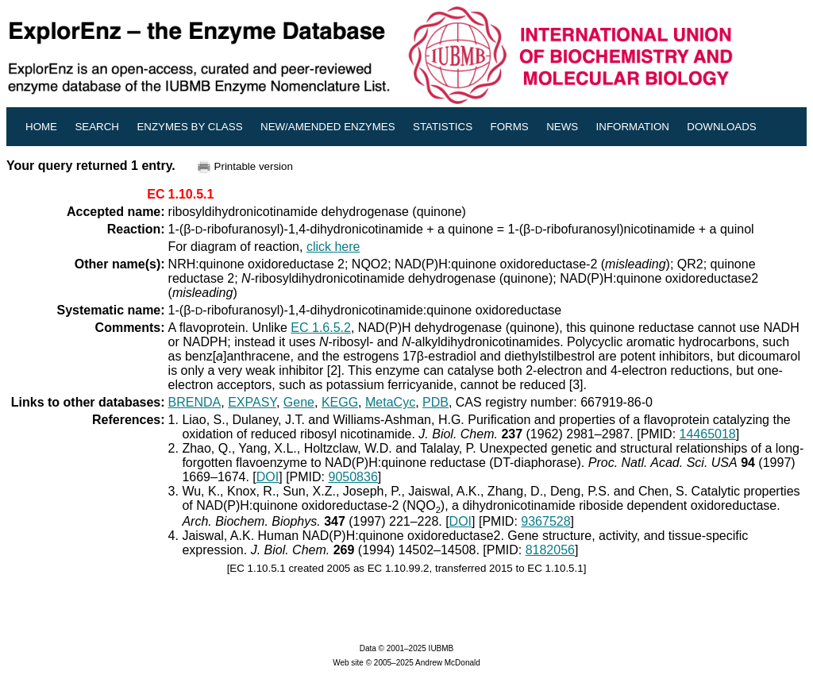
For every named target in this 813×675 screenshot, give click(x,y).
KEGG (340, 402)
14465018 (708, 434)
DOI (267, 477)
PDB (435, 402)
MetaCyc (390, 402)
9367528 (545, 521)
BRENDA (195, 402)
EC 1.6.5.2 (321, 327)
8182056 (550, 550)
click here (333, 246)
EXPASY (252, 402)
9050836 (353, 477)
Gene (298, 402)
